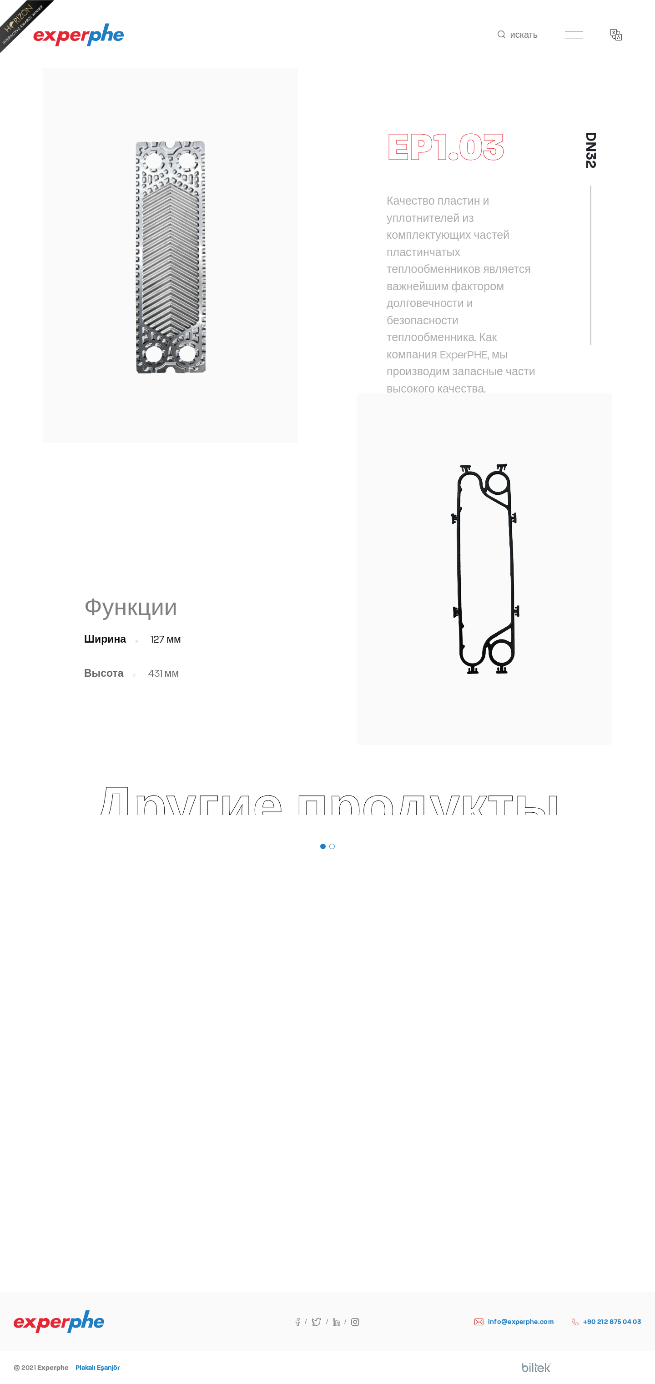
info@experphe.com (514, 1322)
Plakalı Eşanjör (98, 1368)
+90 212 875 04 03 (606, 1322)
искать (518, 35)
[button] (323, 846)
